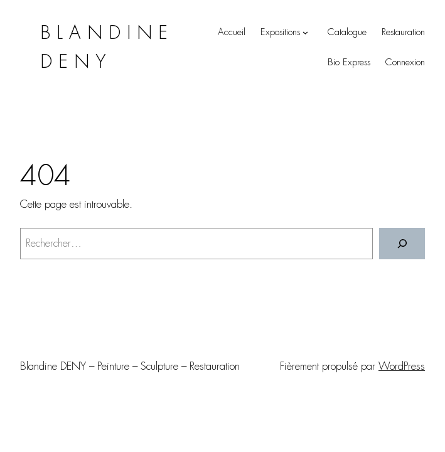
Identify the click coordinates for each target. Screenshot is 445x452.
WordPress (401, 366)
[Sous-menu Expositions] (305, 32)
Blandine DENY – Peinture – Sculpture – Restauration (130, 366)
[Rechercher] (402, 244)
